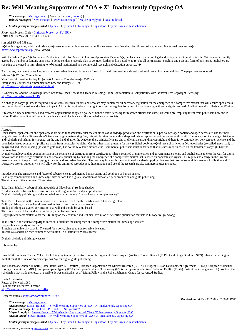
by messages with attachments (128, 26)
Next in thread (113, 19)
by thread (68, 26)
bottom (77, 16)
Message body (37, 16)
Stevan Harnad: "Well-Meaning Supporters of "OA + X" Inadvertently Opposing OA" (82, 312)
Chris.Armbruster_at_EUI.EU (51, 32)
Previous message (64, 19)
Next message (42, 19)
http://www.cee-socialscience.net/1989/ (24, 289)
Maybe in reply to (90, 19)
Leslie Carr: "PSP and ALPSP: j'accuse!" (56, 309)
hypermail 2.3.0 (40, 328)
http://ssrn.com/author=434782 (40, 295)
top (69, 16)
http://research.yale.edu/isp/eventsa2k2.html (27, 86)
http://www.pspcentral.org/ (17, 49)
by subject (84, 26)
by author (100, 26)
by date (54, 26)
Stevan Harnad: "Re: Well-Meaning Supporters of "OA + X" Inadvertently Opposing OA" (80, 305)
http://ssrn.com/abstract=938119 (20, 96)
